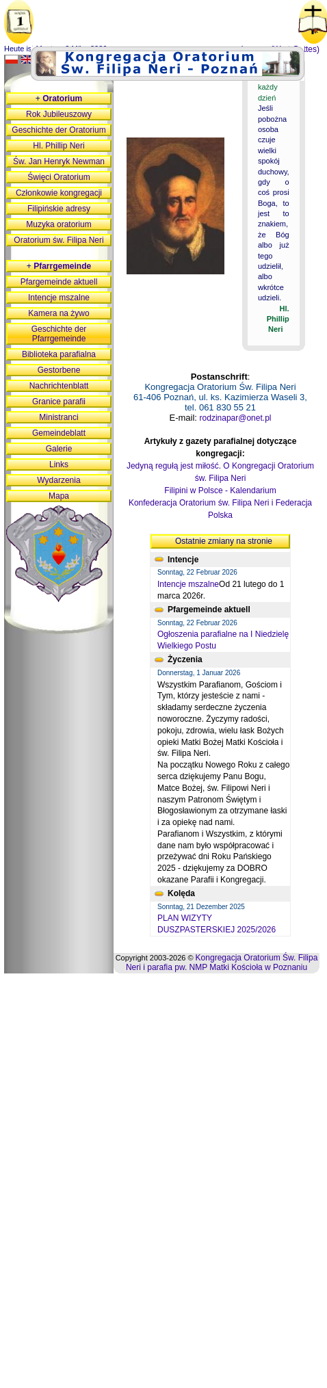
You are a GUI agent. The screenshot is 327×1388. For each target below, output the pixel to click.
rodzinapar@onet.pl (236, 418)
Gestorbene (59, 370)
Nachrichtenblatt (59, 386)
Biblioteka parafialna (59, 354)
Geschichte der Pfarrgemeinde (59, 333)
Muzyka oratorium (58, 224)
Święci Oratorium (58, 177)
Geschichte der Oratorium (58, 130)
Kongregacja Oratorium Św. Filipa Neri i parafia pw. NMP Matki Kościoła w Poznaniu (221, 962)
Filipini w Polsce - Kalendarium (220, 490)
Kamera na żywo (58, 313)
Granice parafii (59, 401)
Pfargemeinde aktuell (59, 282)
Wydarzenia (58, 480)
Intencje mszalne (188, 584)
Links (58, 464)
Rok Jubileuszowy (59, 114)
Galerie (59, 449)
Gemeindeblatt (59, 433)
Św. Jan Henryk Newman (59, 161)
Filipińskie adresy (58, 208)
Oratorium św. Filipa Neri (58, 240)
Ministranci (58, 417)
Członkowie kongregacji (59, 193)
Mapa (59, 496)
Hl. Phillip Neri (58, 145)
